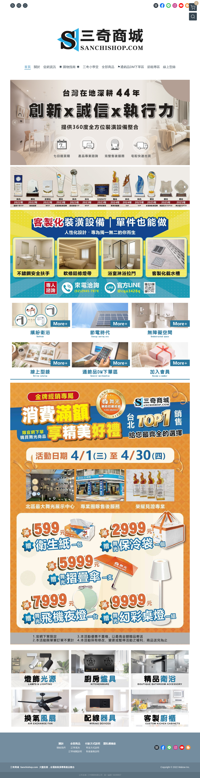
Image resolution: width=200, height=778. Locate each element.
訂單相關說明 (75, 751)
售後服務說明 (92, 751)
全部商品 (75, 743)
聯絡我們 (61, 748)
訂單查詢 (75, 748)
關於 (61, 743)
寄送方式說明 (92, 748)
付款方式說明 (92, 743)
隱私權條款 (109, 743)
